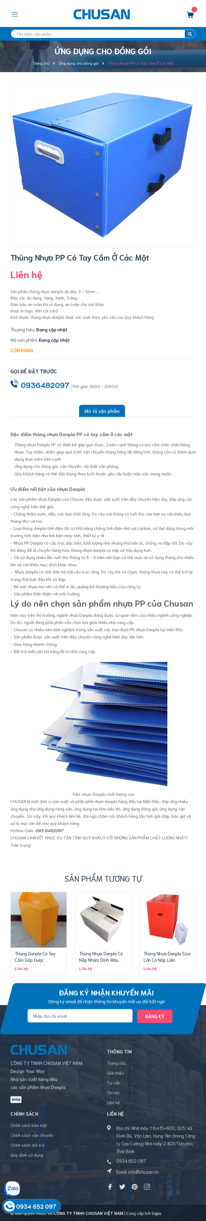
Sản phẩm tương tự (103, 878)
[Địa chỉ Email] (80, 1015)
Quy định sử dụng (26, 1154)
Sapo (156, 1213)
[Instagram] (147, 1187)
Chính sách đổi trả (27, 1145)
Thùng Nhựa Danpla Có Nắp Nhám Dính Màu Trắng (101, 959)
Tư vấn (113, 1082)
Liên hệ (113, 1102)
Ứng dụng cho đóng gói (36, 466)
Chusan (77, 499)
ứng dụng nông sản (54, 808)
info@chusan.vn (143, 1172)
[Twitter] (122, 1187)
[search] (103, 33)
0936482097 (45, 384)
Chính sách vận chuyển (31, 1135)
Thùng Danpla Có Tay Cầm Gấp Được (35, 956)
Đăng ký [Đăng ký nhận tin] (154, 1016)
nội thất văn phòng (100, 466)
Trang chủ (116, 1062)
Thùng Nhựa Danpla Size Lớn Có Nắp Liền (167, 956)
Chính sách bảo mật (28, 1125)
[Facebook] (110, 1187)
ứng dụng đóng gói (140, 808)
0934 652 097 (131, 1161)
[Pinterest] (135, 1187)
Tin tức (113, 1092)
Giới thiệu (115, 1072)
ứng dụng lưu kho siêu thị (97, 808)
